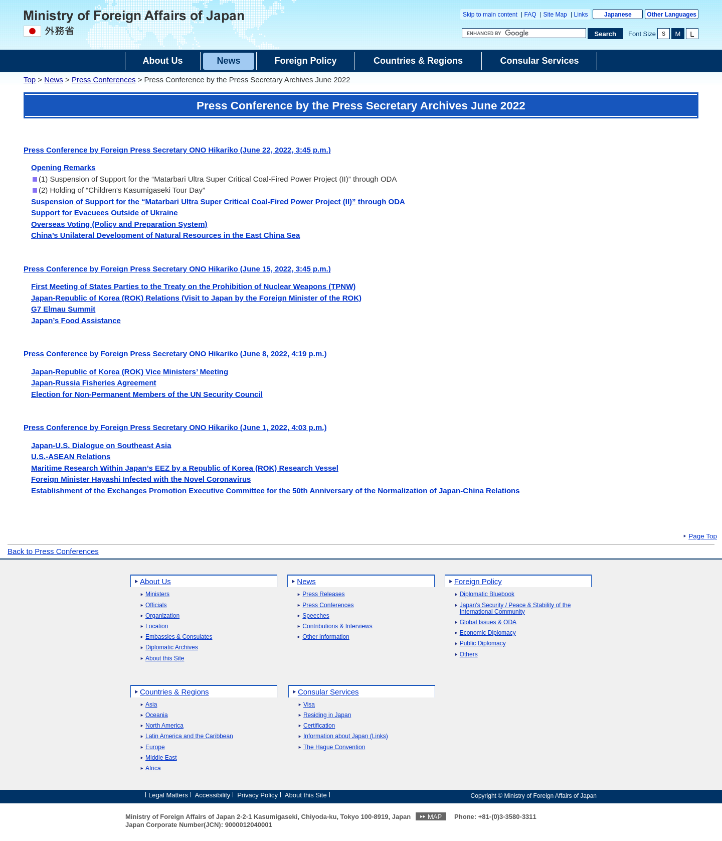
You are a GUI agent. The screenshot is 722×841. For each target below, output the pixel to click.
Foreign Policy (478, 581)
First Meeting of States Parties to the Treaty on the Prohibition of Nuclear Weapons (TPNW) (193, 286)
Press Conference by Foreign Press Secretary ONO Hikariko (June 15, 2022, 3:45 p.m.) (177, 268)
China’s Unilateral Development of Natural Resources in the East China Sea (165, 235)
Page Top (702, 536)
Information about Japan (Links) (345, 736)
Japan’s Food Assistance (76, 320)
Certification (319, 726)
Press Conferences (104, 79)
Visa (309, 705)
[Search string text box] (524, 33)
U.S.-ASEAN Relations (70, 456)
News (53, 79)
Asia (151, 705)
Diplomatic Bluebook (487, 594)
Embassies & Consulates (178, 637)
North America (164, 726)
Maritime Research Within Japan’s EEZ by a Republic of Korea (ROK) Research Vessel (184, 468)
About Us (155, 581)
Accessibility (213, 795)
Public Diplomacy (483, 643)
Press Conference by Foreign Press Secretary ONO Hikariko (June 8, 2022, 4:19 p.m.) (175, 353)
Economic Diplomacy (488, 633)
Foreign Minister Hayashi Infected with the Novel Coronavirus (141, 479)
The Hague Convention (334, 747)
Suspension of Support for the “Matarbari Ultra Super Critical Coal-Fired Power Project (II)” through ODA (218, 201)
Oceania (156, 715)
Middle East (161, 758)
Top (30, 79)
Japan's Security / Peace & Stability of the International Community (515, 608)
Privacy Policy (257, 795)
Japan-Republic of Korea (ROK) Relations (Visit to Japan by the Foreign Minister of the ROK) (196, 298)
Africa (153, 768)
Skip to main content (490, 14)
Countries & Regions (174, 691)
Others (469, 654)
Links (581, 14)
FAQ (530, 14)
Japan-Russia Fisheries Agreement (93, 382)
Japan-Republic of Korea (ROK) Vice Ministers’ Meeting (129, 371)
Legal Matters (168, 795)
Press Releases (323, 594)
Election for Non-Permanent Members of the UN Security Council (147, 394)
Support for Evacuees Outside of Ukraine (104, 212)
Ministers (157, 594)
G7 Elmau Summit (63, 309)
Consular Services (328, 691)
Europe (155, 747)
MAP (435, 816)
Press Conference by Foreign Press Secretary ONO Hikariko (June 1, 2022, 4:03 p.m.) (175, 427)
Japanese (618, 14)
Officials (155, 605)
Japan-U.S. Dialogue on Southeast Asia (101, 445)
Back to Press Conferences (53, 551)
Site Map (555, 14)
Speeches (315, 616)
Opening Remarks (63, 167)
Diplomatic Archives (171, 647)
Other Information (325, 637)
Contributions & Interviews (337, 626)
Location (156, 626)
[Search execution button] (606, 33)
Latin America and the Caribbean (189, 736)
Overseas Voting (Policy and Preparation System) (119, 224)
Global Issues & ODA (488, 622)
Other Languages (671, 14)
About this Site (164, 658)
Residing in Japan (327, 715)
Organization (162, 616)
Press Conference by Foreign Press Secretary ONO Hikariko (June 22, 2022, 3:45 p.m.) (177, 150)
